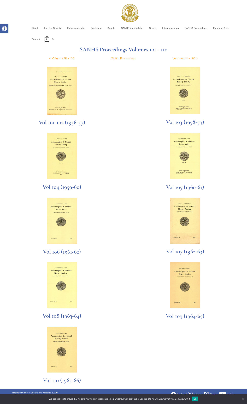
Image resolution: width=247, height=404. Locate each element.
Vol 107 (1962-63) (185, 251)
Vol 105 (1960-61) (185, 187)
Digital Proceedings (123, 58)
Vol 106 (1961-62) (62, 251)
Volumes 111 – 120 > (185, 58)
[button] (4, 28)
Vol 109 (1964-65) (185, 315)
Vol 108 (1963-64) (62, 315)
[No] (243, 399)
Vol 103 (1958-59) (185, 121)
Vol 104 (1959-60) (62, 186)
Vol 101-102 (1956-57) (62, 122)
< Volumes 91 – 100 (62, 58)
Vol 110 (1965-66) (62, 380)
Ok (195, 399)
